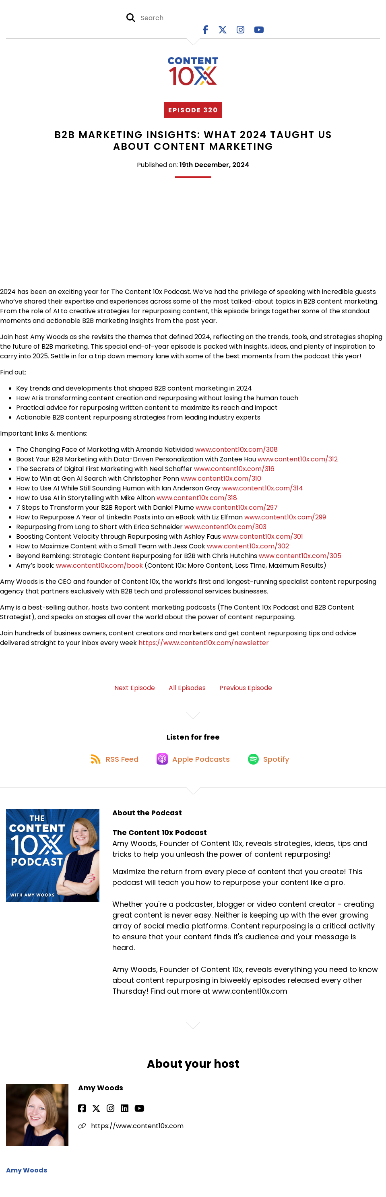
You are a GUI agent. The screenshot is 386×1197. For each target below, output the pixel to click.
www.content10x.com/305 (300, 559)
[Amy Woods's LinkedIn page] (111, 1118)
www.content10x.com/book (99, 569)
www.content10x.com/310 (221, 482)
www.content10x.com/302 (248, 550)
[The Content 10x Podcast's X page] (222, 32)
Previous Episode (245, 692)
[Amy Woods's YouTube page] (121, 1118)
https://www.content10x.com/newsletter (203, 646)
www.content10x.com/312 (298, 463)
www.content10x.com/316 (234, 473)
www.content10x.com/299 (285, 521)
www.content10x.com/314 (262, 492)
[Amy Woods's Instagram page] (101, 1118)
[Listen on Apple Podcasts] (192, 767)
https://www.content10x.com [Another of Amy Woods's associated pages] (131, 1135)
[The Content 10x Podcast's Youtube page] (259, 32)
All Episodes (187, 692)
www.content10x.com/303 (225, 530)
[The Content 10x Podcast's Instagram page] (240, 32)
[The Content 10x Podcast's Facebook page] (206, 32)
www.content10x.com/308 (236, 453)
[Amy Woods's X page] (91, 1118)
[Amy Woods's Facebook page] (82, 1118)
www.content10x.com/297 (237, 511)
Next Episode (134, 692)
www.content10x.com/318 (197, 502)
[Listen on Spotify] (271, 767)
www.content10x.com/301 (263, 540)
